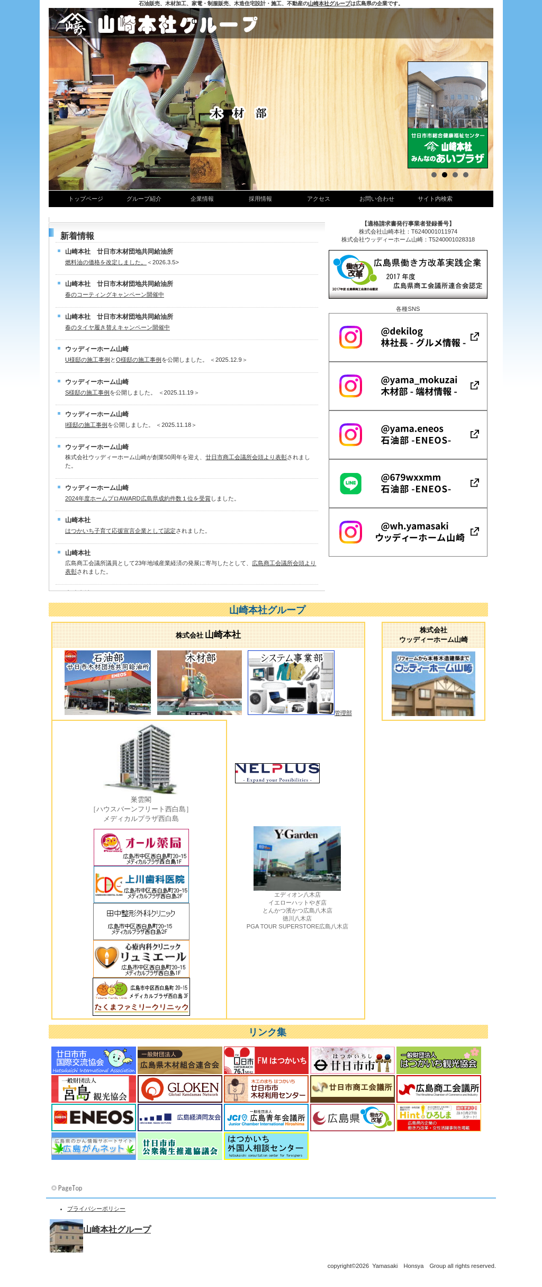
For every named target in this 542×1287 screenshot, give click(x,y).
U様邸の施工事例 (87, 359)
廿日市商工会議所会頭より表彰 (246, 457)
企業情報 (202, 198)
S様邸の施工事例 (87, 392)
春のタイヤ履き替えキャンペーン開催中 (117, 327)
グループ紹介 (144, 198)
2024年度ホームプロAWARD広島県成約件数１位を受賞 (138, 498)
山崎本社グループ (329, 3)
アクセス (318, 198)
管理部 (343, 713)
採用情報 (260, 198)
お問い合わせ (376, 198)
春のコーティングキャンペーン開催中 (114, 294)
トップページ (85, 198)
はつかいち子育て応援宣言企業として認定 (120, 531)
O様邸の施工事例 (138, 359)
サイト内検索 (435, 198)
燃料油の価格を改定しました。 (106, 262)
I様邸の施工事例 (86, 425)
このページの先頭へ (67, 1188)
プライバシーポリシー (96, 1208)
